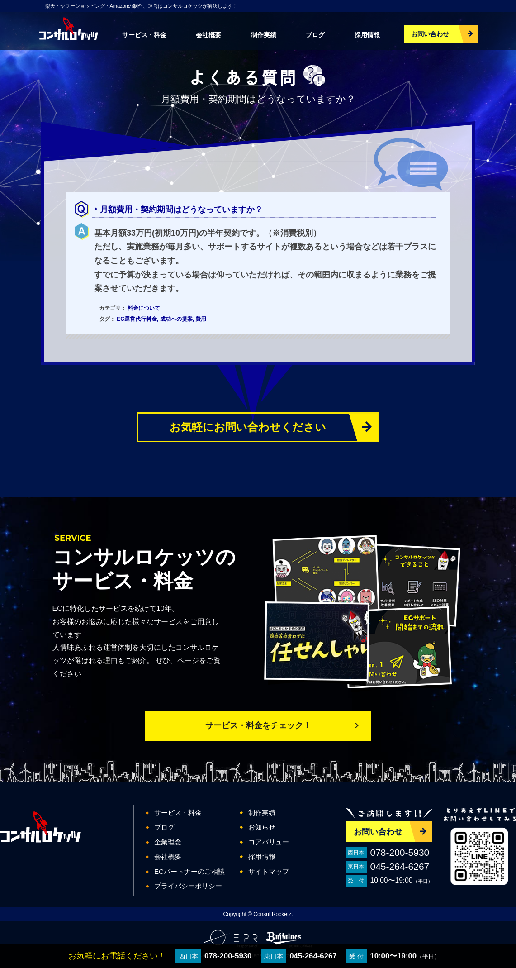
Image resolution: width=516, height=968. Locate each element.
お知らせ (261, 827)
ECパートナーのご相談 (189, 871)
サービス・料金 (144, 34)
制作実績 (263, 34)
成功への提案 (176, 319)
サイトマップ (268, 871)
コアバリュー (268, 842)
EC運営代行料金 (137, 319)
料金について (144, 308)
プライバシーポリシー (188, 886)
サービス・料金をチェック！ (258, 725)
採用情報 (367, 34)
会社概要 (208, 34)
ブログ (315, 34)
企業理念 (167, 842)
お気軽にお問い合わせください (248, 427)
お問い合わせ (430, 34)
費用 (200, 319)
